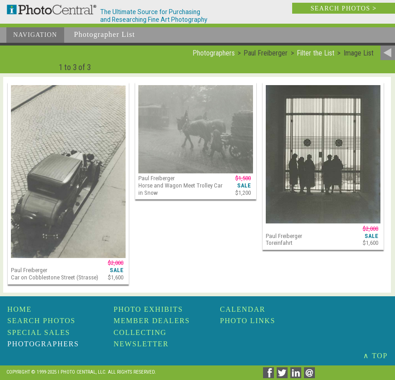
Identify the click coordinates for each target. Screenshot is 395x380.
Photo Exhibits (148, 309)
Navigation (35, 34)
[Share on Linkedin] (297, 375)
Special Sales (38, 332)
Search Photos (41, 320)
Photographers (43, 344)
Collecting (140, 332)
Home (19, 309)
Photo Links (247, 320)
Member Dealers (152, 320)
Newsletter (141, 344)
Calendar (242, 309)
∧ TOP (375, 356)
